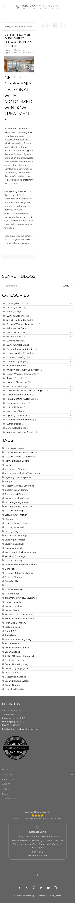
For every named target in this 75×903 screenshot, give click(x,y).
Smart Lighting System (17, 681)
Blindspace (11, 568)
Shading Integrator (15, 539)
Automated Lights (16, 428)
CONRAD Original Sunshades (20, 656)
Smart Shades (12, 651)
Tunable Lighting (15, 361)
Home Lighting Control (18, 353)
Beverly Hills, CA (14, 311)
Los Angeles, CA (14, 303)
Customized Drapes (16, 403)
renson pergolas (13, 602)
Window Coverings (16, 357)
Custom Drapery (13, 560)
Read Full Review (37, 855)
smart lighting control (16, 523)
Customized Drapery (16, 494)
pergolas (9, 481)
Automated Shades (16, 365)
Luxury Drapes (14, 340)
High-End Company (15, 622)
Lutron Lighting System (17, 668)
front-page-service (14, 660)
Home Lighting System (17, 502)
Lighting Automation (16, 514)
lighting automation (15, 527)
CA (6, 585)
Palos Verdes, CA (15, 328)
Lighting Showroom (14, 50)
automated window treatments (21, 552)
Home (5, 769)
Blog (5, 793)
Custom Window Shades (19, 419)
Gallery (6, 784)
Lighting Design (13, 627)
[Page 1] (54, 25)
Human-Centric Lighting (18, 639)
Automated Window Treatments (22, 473)
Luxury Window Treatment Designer (25, 390)
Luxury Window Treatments (21, 374)
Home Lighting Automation (21, 398)
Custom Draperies (16, 315)
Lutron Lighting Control (18, 394)
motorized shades (14, 548)
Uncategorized (14, 307)
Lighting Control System (19, 415)
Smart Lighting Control (18, 320)
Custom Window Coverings (19, 485)
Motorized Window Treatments (21, 452)
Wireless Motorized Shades (19, 614)
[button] (3, 7)
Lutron (8, 465)
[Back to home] (37, 7)
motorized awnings (16, 386)
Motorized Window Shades (20, 432)
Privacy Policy (55, 896)
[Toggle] (71, 303)
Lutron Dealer (13, 423)
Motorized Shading (15, 689)
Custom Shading (14, 510)
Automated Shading (16, 535)
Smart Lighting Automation (19, 618)
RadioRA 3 (10, 631)
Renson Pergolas (15, 378)
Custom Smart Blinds (17, 344)
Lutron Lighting (14, 407)
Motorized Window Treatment (21, 564)
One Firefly (29, 896)
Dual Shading (12, 672)
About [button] (37, 789)
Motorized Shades (15, 332)
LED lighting (11, 531)
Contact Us (8, 798)
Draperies (10, 519)
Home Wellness (13, 643)
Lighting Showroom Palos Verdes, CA (24, 52)
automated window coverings (21, 597)
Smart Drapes (12, 685)
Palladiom (10, 635)
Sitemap (41, 896)
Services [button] (37, 774)
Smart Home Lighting (16, 664)
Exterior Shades (14, 336)
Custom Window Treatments (21, 324)
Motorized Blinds (15, 411)
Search (66, 286)
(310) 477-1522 (17, 721)
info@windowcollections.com (24, 729)
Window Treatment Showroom (22, 369)
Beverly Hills (11, 581)
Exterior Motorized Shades (20, 349)
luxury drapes (12, 593)
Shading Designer (14, 543)
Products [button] (37, 779)
